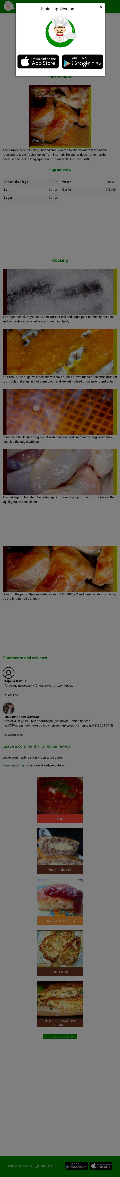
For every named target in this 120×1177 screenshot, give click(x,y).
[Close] (100, 6)
